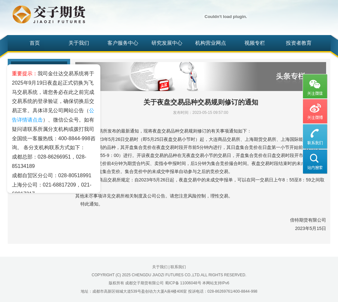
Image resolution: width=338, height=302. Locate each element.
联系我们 (178, 267)
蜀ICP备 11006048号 (183, 283)
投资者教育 (299, 43)
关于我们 (79, 43)
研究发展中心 (166, 43)
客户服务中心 (122, 43)
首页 (35, 43)
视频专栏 (254, 43)
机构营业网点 (210, 43)
